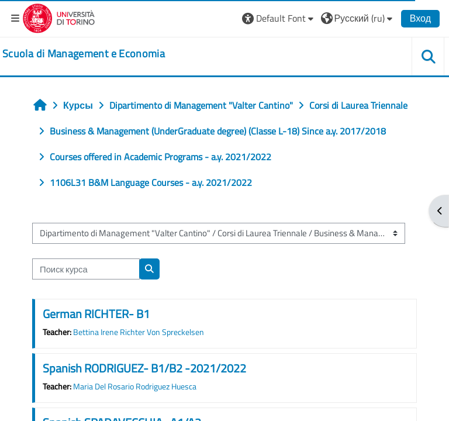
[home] (83, 53)
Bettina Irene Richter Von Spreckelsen (138, 332)
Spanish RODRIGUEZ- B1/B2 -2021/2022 (144, 368)
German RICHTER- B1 (96, 314)
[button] (279, 18)
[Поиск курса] (86, 268)
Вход (420, 18)
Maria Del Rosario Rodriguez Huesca (134, 386)
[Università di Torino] (58, 17)
